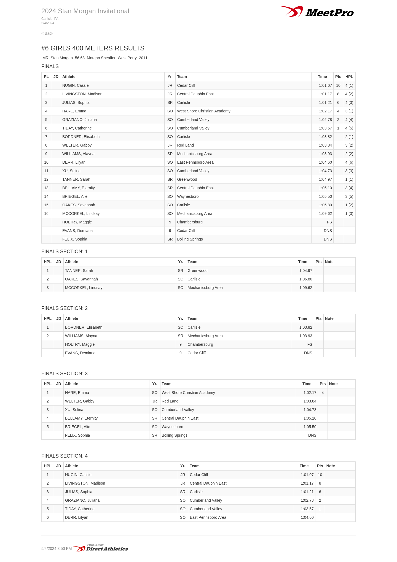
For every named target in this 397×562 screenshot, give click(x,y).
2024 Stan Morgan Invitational (85, 11)
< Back (47, 33)
